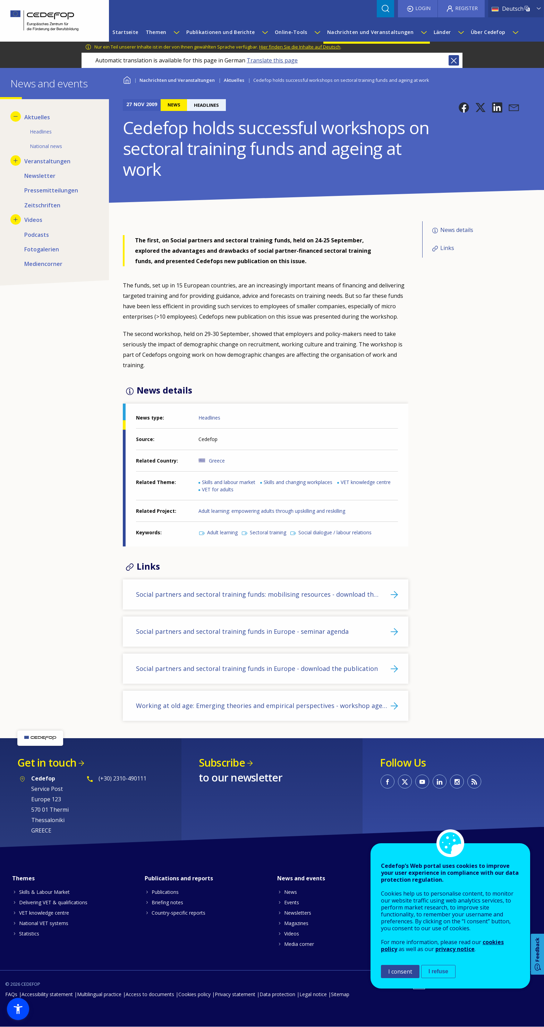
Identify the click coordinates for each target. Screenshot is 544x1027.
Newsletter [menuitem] (40, 176)
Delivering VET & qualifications (53, 902)
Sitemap (340, 994)
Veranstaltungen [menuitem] (47, 161)
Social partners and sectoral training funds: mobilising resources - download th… (257, 594)
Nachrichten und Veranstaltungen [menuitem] (370, 32)
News (290, 892)
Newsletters (297, 912)
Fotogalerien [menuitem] (41, 249)
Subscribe (222, 763)
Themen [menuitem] (156, 32)
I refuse (438, 971)
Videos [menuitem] (33, 220)
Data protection (277, 994)
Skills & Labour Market (44, 892)
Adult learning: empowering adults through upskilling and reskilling (271, 511)
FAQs (11, 994)
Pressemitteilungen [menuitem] (51, 190)
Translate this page (272, 60)
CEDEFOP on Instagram (457, 781)
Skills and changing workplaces (298, 482)
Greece (217, 460)
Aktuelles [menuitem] (37, 117)
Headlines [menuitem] (41, 131)
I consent (400, 971)
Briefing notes (167, 902)
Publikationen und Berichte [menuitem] (220, 32)
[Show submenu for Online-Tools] (317, 32)
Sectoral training (268, 532)
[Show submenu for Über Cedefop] (515, 32)
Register (466, 8)
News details (456, 230)
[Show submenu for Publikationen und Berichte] (264, 32)
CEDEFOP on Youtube (422, 781)
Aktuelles (234, 80)
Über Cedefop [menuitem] (488, 32)
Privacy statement (235, 994)
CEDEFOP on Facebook (387, 781)
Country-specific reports (178, 912)
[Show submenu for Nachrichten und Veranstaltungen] (423, 32)
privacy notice (455, 949)
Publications (165, 892)
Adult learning (222, 532)
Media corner (299, 944)
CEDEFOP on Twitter (405, 781)
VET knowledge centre (366, 482)
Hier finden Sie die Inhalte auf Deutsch (299, 47)
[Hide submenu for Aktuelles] (15, 116)
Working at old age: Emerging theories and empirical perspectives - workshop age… (261, 705)
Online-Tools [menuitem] (291, 32)
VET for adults (217, 489)
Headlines (209, 417)
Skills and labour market (228, 482)
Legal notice (313, 994)
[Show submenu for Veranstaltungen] (15, 160)
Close (454, 60)
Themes (23, 878)
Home (127, 79)
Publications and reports (179, 878)
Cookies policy (194, 994)
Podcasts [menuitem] (36, 235)
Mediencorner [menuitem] (43, 264)
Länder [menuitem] (442, 32)
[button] (464, 107)
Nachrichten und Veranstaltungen (177, 80)
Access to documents (150, 994)
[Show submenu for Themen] (176, 32)
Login (423, 8)
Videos (291, 933)
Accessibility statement (47, 994)
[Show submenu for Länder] (460, 32)
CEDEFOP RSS (474, 781)
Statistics (29, 933)
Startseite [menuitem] (125, 32)
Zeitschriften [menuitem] (42, 205)
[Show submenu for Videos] (15, 219)
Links (447, 248)
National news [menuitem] (46, 146)
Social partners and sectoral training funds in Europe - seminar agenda (242, 631)
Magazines (296, 923)
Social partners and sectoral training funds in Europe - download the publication (257, 668)
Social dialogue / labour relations (335, 532)
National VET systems (43, 923)
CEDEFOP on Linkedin (440, 781)
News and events (301, 878)
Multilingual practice (99, 994)
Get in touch (46, 763)
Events (291, 902)
